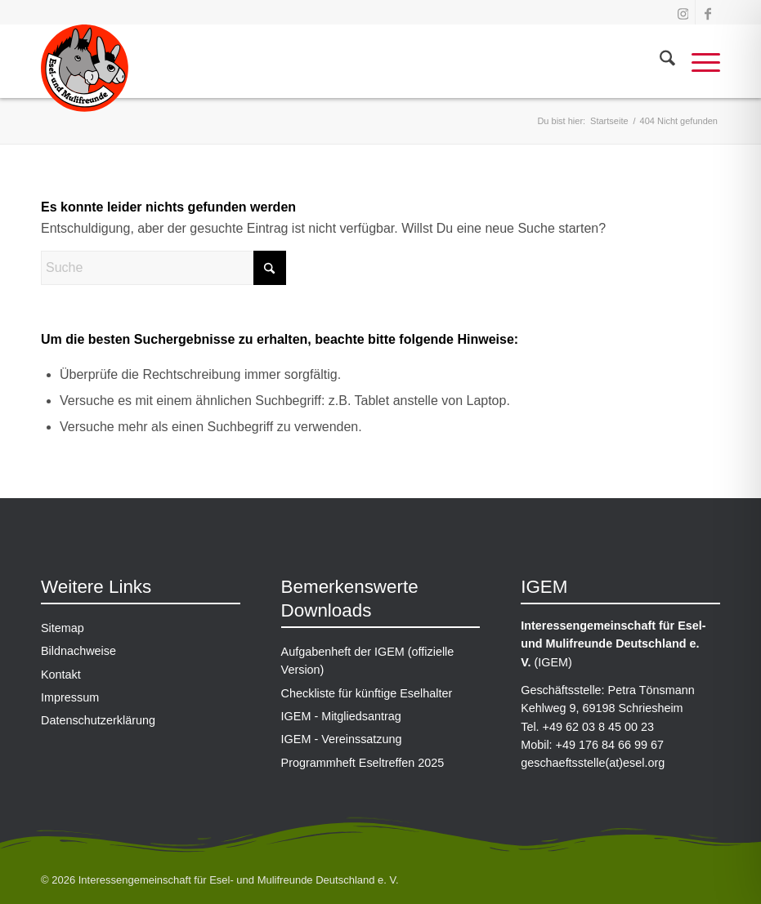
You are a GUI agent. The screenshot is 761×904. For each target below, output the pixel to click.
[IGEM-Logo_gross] (84, 73)
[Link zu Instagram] (683, 12)
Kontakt (61, 674)
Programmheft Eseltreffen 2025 (363, 762)
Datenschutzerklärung (98, 720)
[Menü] (697, 61)
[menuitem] (659, 61)
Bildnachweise (78, 650)
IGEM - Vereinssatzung (341, 739)
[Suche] (659, 61)
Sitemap (62, 628)
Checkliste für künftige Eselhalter (367, 693)
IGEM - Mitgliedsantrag (341, 716)
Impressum (70, 697)
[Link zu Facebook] (708, 12)
